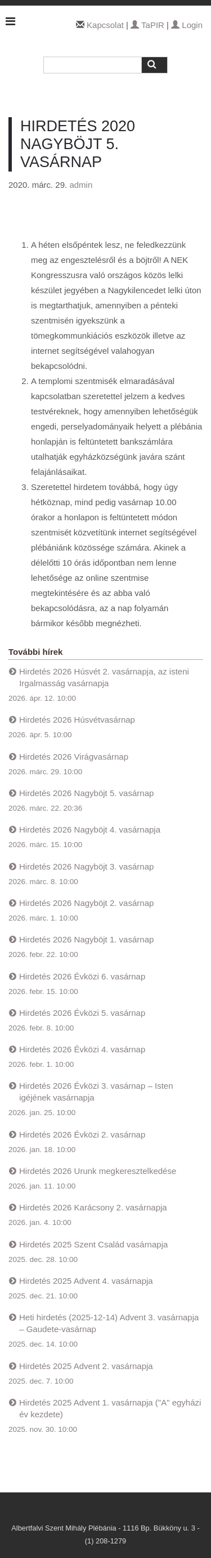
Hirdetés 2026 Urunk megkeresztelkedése (97, 1171)
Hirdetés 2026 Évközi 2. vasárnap (82, 1134)
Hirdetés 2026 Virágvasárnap (73, 756)
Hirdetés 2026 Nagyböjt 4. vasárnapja (89, 829)
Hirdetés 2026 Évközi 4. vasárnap (82, 1049)
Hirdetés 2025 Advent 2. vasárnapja (86, 1366)
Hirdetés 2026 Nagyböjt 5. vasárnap (86, 793)
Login (187, 25)
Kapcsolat (105, 25)
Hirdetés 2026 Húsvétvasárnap (77, 719)
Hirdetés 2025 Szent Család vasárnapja (93, 1244)
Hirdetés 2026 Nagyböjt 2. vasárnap (86, 903)
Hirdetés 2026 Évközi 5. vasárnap (82, 1013)
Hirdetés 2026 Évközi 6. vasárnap (82, 976)
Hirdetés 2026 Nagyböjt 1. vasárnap (86, 939)
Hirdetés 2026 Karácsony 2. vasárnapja (93, 1207)
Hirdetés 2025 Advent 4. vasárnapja (86, 1281)
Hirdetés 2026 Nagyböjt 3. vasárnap (86, 866)
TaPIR (147, 25)
